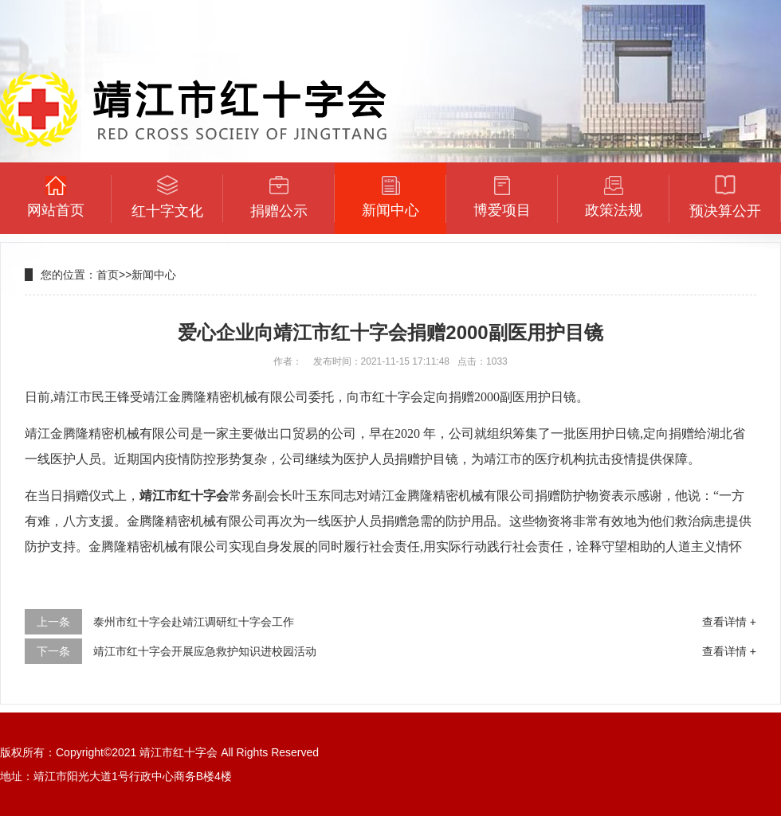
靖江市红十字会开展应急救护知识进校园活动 (204, 651)
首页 (107, 274)
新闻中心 (153, 274)
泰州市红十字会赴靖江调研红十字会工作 (193, 621)
